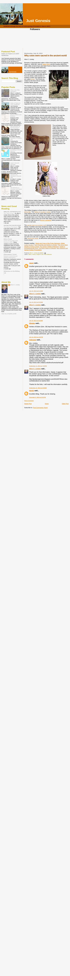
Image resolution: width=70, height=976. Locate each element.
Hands (31, 390)
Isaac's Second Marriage (14, 163)
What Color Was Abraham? (15, 90)
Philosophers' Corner (10, 254)
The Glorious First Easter (11, 227)
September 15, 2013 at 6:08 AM (38, 388)
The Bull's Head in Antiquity (47, 248)
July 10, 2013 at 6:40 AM (36, 320)
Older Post (65, 403)
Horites (34, 254)
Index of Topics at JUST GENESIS (15, 103)
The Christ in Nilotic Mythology (49, 246)
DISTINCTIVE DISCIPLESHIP (12, 225)
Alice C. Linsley (35, 294)
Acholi (33, 79)
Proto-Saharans (48, 254)
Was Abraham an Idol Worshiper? (15, 127)
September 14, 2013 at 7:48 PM (38, 366)
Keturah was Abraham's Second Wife (15, 176)
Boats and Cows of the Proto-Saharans (47, 243)
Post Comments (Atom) (40, 407)
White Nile (27, 212)
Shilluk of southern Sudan (42, 212)
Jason (31, 263)
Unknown (32, 340)
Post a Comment (29, 400)
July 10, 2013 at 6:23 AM (36, 302)
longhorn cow (39, 254)
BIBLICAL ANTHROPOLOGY (12, 211)
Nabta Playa (46, 64)
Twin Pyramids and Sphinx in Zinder (45, 245)
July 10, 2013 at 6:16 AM (36, 291)
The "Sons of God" (9, 213)
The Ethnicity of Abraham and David (16, 188)
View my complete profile (8, 314)
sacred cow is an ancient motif (36, 225)
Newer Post (28, 403)
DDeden (32, 323)
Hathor (30, 254)
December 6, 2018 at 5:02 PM (37, 397)
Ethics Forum (8, 239)
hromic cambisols (45, 220)
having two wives (32, 238)
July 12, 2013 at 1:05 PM (36, 337)
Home (47, 403)
